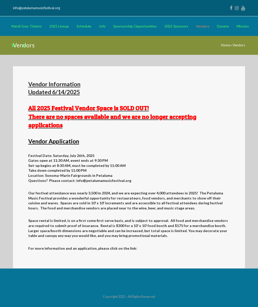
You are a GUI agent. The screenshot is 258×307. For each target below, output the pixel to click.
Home (225, 45)
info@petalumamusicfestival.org (36, 8)
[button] (13, 46)
